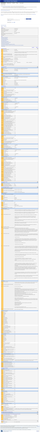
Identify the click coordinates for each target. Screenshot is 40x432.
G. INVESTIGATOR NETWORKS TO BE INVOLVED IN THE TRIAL (8, 44)
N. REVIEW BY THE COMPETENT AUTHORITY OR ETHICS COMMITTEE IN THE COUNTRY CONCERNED (12, 45)
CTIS (21, 427)
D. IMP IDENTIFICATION (4, 40)
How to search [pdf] (9, 20)
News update (21, 3)
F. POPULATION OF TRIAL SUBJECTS (5, 43)
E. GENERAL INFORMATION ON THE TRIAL (6, 42)
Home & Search (3, 3)
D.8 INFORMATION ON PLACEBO (4, 41)
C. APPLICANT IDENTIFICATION (4, 39)
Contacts (13, 3)
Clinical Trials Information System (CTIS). (5, 10)
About (17, 3)
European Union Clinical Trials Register (6, 6)
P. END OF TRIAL (3, 46)
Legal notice (38, 426)
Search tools (13, 22)
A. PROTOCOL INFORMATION (4, 37)
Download (5, 26)
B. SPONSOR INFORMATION (4, 38)
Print (2, 26)
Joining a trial (9, 3)
